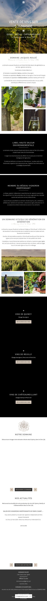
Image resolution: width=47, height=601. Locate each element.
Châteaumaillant (22, 77)
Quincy (20, 73)
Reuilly (19, 75)
